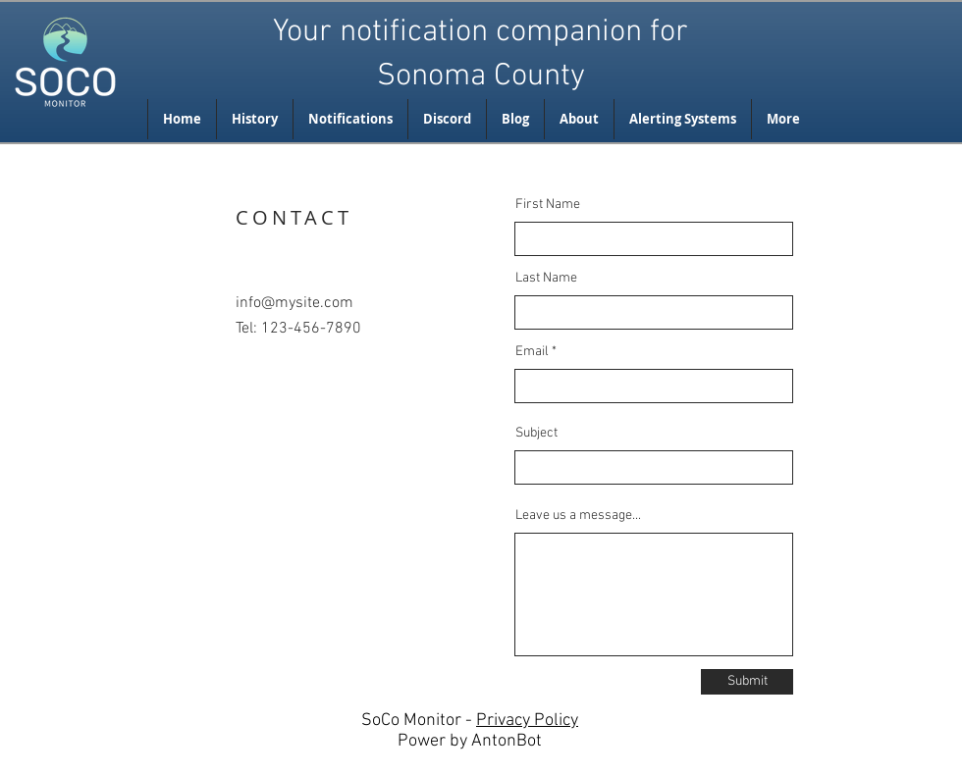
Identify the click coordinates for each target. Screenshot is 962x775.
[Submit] (747, 682)
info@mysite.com (294, 303)
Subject (536, 433)
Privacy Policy (527, 720)
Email (532, 352)
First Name (547, 205)
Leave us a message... (578, 516)
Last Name (546, 278)
